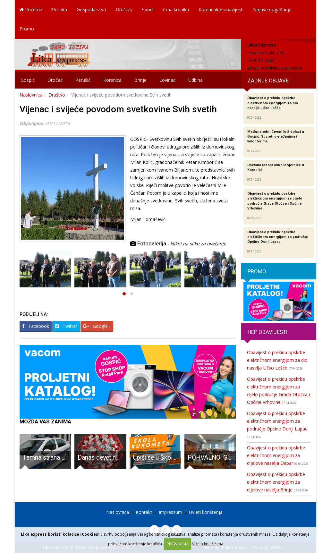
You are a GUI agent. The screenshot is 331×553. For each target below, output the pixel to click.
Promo (27, 29)
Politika (59, 9)
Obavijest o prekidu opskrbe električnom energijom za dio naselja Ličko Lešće (277, 360)
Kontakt (144, 512)
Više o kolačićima (207, 544)
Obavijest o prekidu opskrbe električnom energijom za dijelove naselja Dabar (278, 455)
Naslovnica (31, 95)
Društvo (124, 9)
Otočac (55, 80)
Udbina (195, 80)
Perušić (82, 80)
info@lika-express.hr (281, 68)
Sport (147, 9)
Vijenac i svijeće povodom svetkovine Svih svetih (118, 109)
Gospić (28, 80)
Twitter (66, 326)
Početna (31, 9)
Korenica (112, 80)
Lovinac (167, 80)
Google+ (97, 326)
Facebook (35, 326)
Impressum (170, 512)
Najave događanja (272, 9)
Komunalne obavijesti (221, 9)
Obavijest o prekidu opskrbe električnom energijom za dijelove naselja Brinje (277, 482)
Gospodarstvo (91, 9)
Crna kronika (176, 9)
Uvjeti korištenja (206, 512)
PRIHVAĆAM (177, 544)
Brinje (140, 80)
